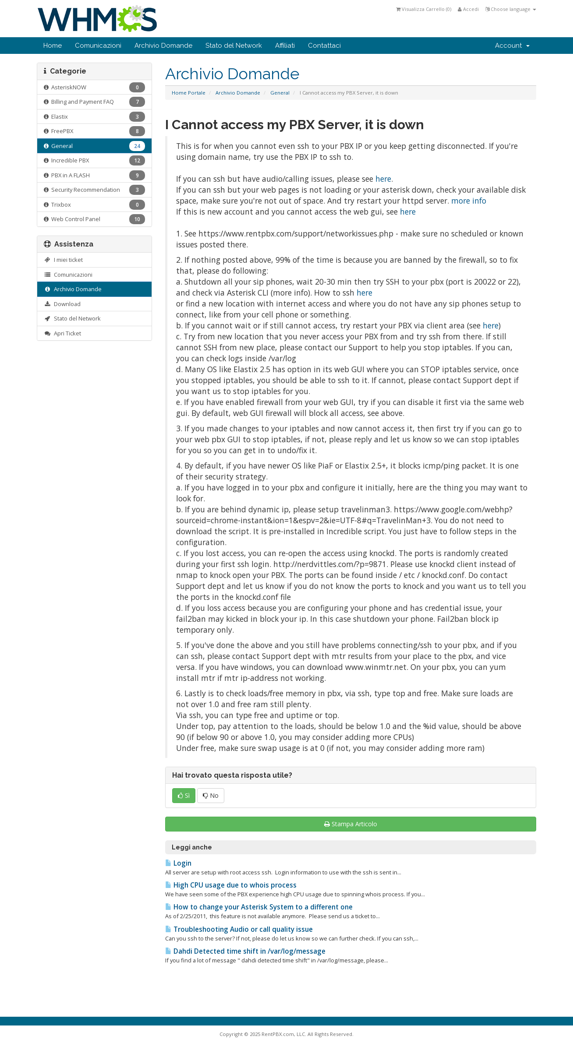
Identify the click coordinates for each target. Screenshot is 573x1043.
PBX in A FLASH (94, 175)
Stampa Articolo (350, 824)
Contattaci (324, 45)
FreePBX (94, 131)
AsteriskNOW (94, 87)
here (383, 178)
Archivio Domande (163, 45)
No (211, 795)
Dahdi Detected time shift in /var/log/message (245, 951)
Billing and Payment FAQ (94, 102)
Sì (184, 795)
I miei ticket (63, 260)
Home (52, 45)
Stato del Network (233, 45)
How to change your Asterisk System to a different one (259, 907)
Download (62, 304)
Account (512, 45)
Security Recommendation (94, 190)
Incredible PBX (94, 160)
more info (468, 200)
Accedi (468, 9)
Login (178, 863)
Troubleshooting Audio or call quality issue (239, 929)
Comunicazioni (98, 45)
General (280, 92)
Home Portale (188, 92)
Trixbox (94, 205)
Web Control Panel (94, 219)
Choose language (510, 9)
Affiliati (285, 45)
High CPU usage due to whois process (231, 885)
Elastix (94, 117)
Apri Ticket (62, 333)
